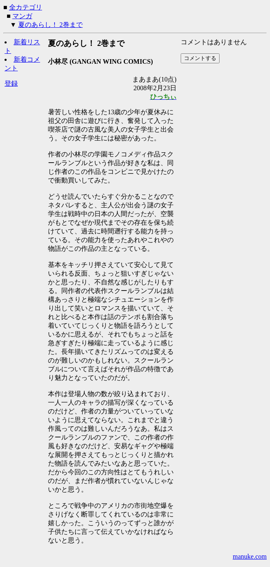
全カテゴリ (25, 7)
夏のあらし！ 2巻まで (50, 24)
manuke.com (250, 556)
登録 (11, 83)
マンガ (22, 15)
